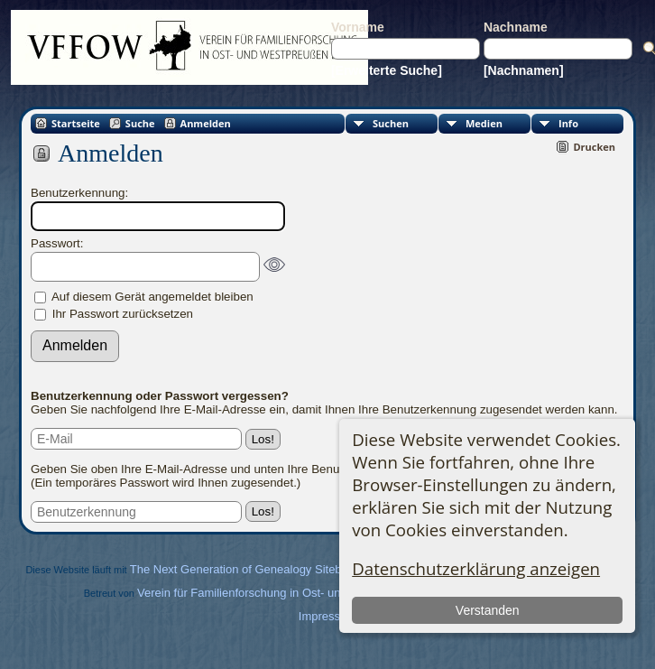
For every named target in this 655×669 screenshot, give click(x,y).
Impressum (327, 616)
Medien (484, 123)
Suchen (391, 123)
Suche (140, 123)
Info (568, 123)
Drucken (594, 146)
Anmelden (205, 123)
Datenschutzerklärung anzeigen (476, 568)
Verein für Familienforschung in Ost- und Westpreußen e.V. (290, 592)
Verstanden (488, 610)
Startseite (75, 123)
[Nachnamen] (524, 70)
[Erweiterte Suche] (386, 70)
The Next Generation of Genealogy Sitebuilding (252, 569)
